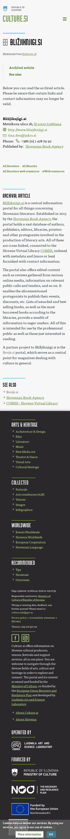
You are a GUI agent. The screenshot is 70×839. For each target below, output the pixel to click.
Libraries (30, 166)
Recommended (23, 562)
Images (20, 505)
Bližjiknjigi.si (29, 54)
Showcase (22, 575)
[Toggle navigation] (65, 18)
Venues (21, 499)
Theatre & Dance (27, 457)
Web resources (54, 171)
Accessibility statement (42, 617)
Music (20, 447)
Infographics (24, 510)
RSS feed (16, 621)
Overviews (22, 580)
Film (19, 436)
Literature (12, 166)
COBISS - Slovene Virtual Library (32, 403)
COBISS (46, 251)
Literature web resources (22, 171)
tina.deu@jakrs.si (22, 135)
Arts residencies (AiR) (30, 494)
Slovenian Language (29, 547)
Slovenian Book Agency (44, 146)
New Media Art (25, 452)
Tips (18, 570)
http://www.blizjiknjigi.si (27, 130)
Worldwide (21, 525)
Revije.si (9, 353)
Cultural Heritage (27, 467)
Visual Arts (23, 462)
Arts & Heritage (25, 424)
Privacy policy (19, 617)
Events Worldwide (28, 532)
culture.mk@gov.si (22, 612)
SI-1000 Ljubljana (47, 124)
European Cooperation (31, 542)
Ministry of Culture (24, 686)
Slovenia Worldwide (29, 537)
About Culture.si (27, 713)
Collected (20, 482)
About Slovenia (26, 719)
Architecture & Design (31, 431)
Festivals (21, 489)
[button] (29, 834)
